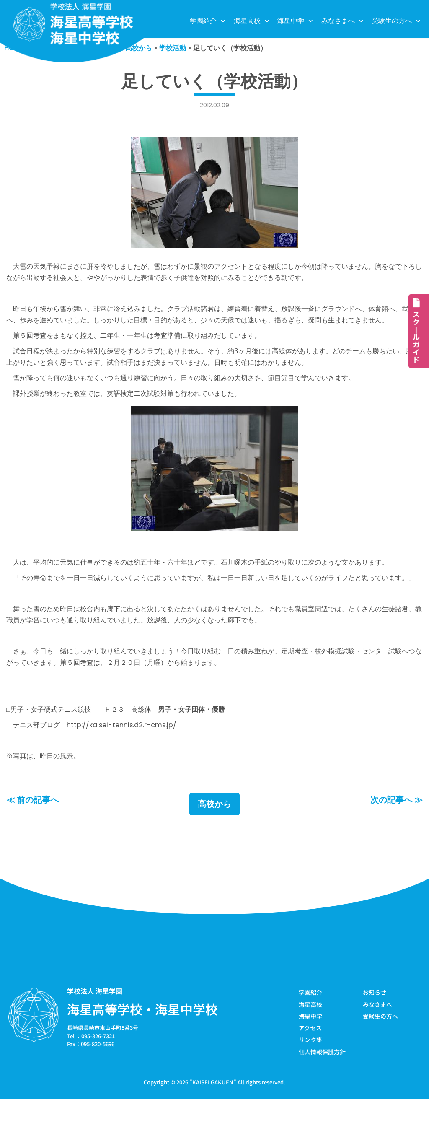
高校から (214, 849)
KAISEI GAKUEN (212, 1129)
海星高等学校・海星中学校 (142, 1054)
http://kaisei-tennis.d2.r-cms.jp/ (127, 767)
